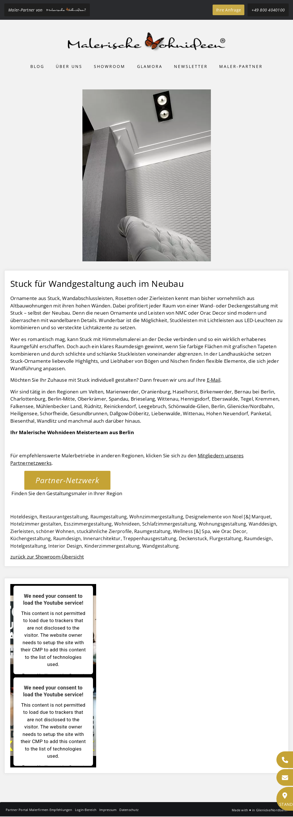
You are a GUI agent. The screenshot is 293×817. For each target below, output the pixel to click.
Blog (37, 66)
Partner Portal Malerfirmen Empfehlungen (39, 810)
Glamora (150, 66)
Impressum (107, 810)
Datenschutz (128, 810)
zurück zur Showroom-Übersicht (47, 556)
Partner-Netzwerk (67, 480)
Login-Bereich (85, 810)
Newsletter (191, 66)
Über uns (69, 66)
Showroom (109, 66)
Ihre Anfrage (228, 10)
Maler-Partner (241, 66)
